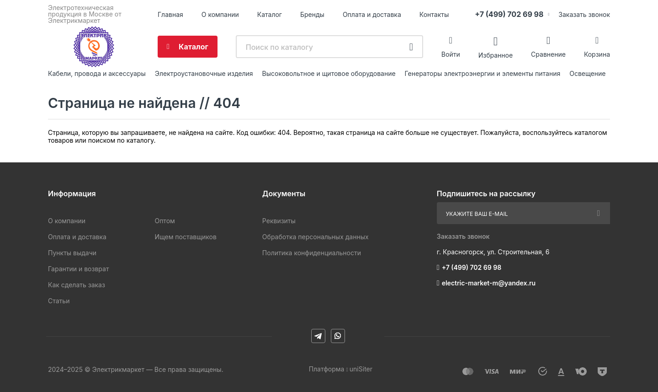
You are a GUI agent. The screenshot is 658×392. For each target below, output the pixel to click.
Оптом (164, 221)
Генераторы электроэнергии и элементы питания (483, 73)
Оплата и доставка (372, 14)
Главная (170, 14)
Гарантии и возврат (78, 269)
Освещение (587, 73)
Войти (450, 54)
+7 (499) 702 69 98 (509, 14)
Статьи (58, 301)
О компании (220, 14)
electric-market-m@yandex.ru (489, 283)
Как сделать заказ (76, 285)
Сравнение (548, 54)
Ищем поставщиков (185, 237)
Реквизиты (279, 221)
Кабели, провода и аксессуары (97, 73)
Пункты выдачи (72, 253)
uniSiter (361, 369)
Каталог (269, 14)
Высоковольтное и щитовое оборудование (329, 73)
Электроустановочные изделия (204, 73)
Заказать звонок (584, 14)
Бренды (312, 14)
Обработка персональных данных (315, 237)
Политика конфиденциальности (311, 253)
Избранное (495, 54)
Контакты (434, 14)
